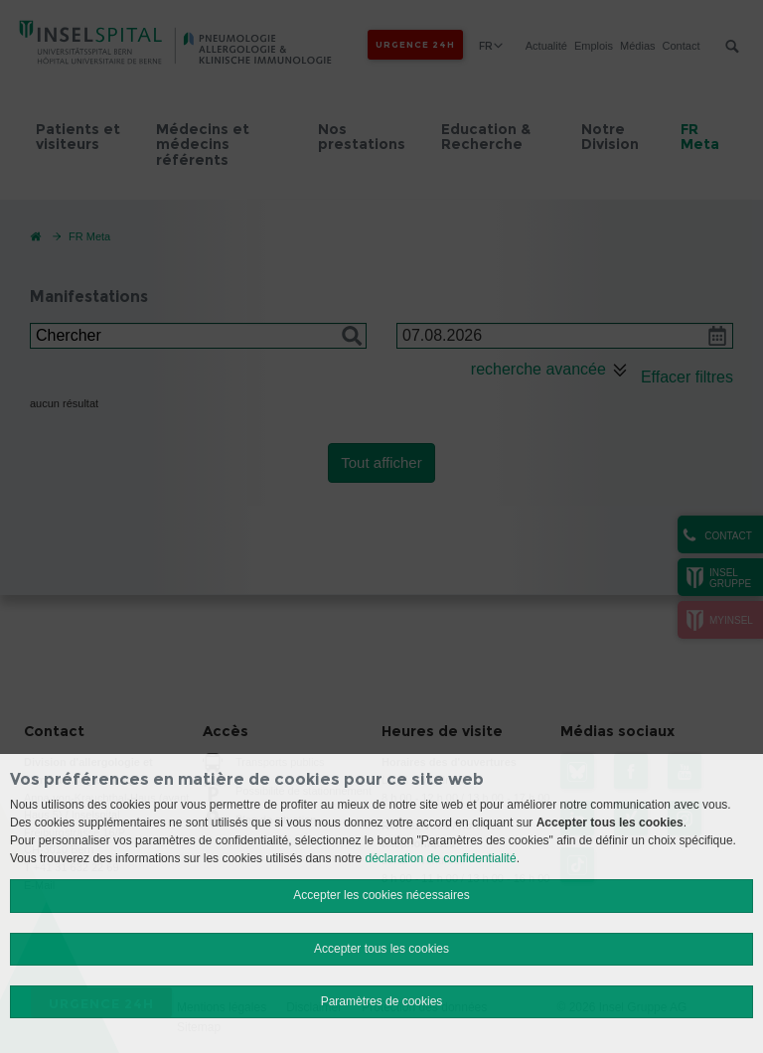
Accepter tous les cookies (381, 949)
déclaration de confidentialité (441, 858)
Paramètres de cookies (382, 1001)
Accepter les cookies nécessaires (381, 895)
